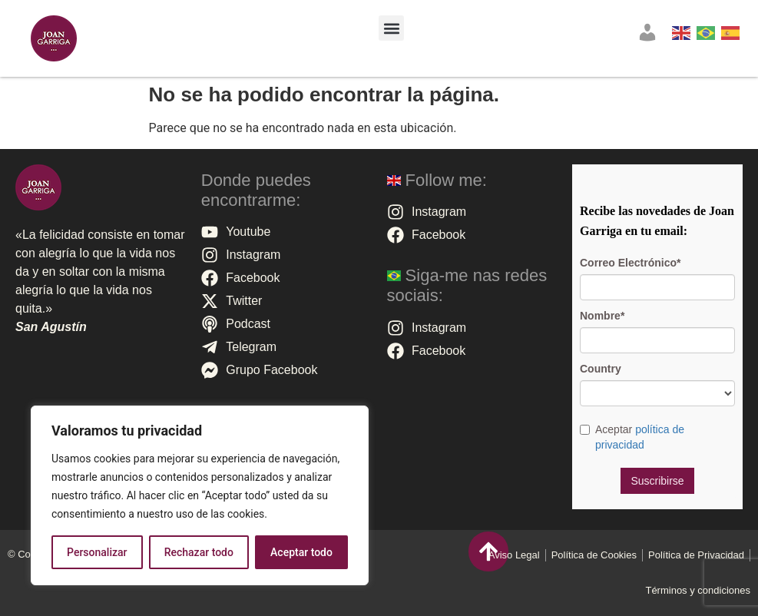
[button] (391, 28)
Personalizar (97, 552)
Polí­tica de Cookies (594, 555)
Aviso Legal (514, 555)
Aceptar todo (301, 552)
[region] (200, 495)
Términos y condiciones (697, 590)
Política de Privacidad (696, 555)
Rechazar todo (198, 552)
